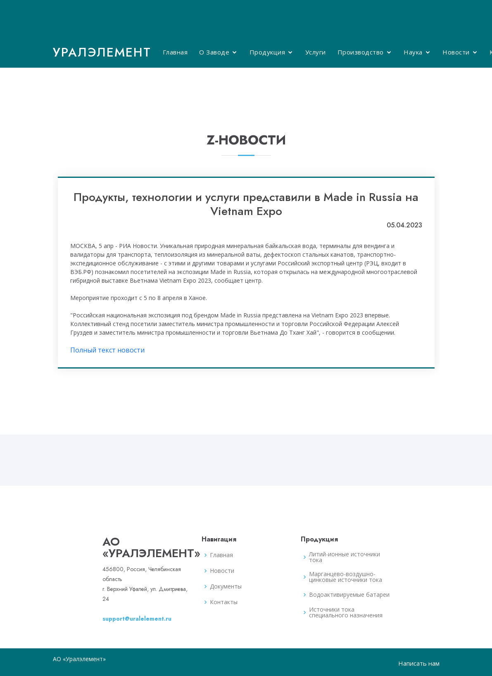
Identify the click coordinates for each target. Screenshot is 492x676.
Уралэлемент (102, 52)
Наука (413, 52)
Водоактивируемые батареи (349, 595)
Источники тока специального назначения (346, 612)
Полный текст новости (107, 350)
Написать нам (419, 663)
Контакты (224, 602)
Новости (456, 52)
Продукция (267, 52)
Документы (226, 586)
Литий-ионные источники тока (344, 557)
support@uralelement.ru (136, 619)
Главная (175, 52)
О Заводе (214, 52)
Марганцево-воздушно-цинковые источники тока (345, 577)
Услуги (315, 52)
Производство (361, 52)
